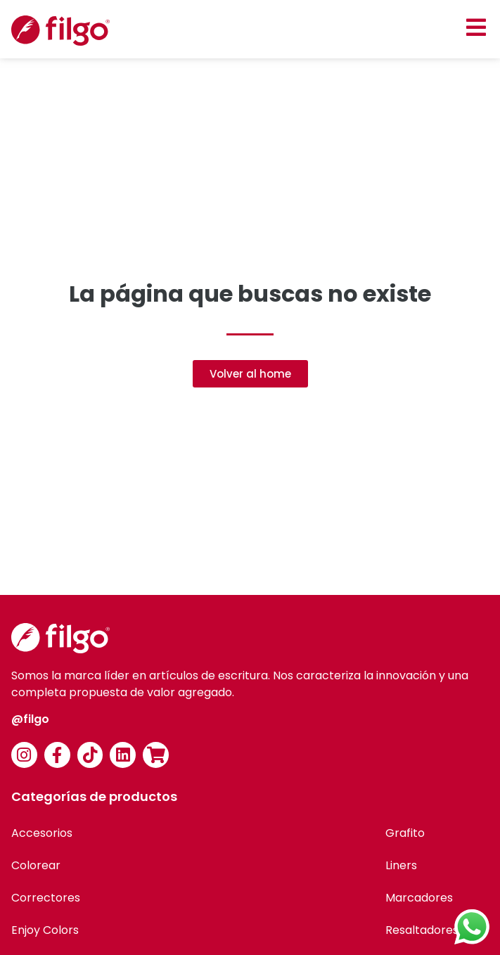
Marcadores (419, 898)
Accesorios (41, 833)
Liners (401, 865)
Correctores (45, 898)
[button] (476, 27)
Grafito (405, 833)
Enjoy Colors (45, 930)
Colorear (35, 865)
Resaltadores (422, 930)
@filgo (30, 719)
